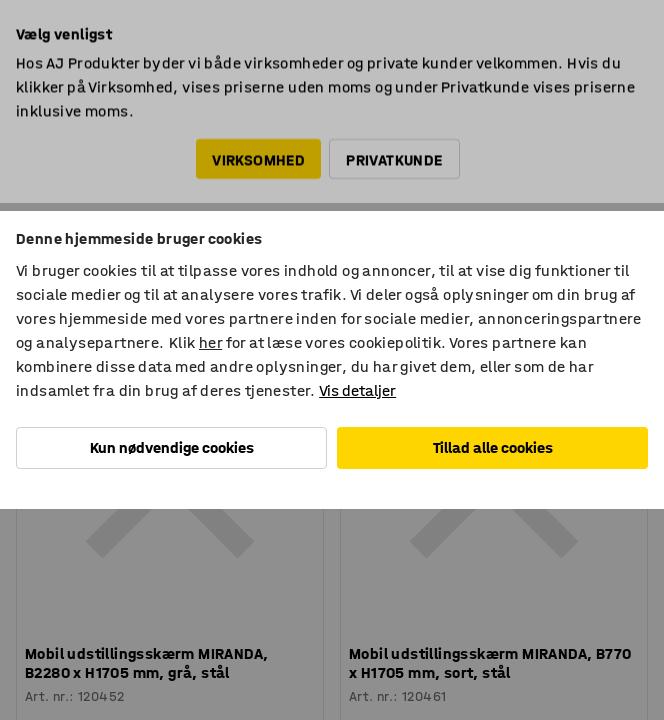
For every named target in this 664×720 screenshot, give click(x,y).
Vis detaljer (357, 390)
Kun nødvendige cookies (172, 447)
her (210, 342)
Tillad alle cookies (493, 447)
